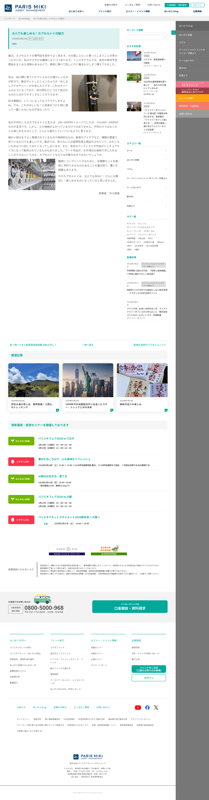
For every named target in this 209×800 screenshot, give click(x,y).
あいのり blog (171, 11)
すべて (130, 150)
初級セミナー (97, 647)
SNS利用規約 (69, 719)
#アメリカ (131, 223)
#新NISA (160, 242)
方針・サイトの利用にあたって (146, 653)
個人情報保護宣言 (52, 719)
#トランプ (131, 234)
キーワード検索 (135, 30)
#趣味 (14, 43)
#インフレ (142, 223)
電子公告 (136, 659)
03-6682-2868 (84, 771)
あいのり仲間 (133, 159)
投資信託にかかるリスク (77, 725)
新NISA (130, 196)
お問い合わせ (153, 4)
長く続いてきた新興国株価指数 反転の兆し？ (33, 344)
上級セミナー (97, 659)
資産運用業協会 (126, 725)
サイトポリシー (23, 719)
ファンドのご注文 (149, 669)
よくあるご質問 (132, 4)
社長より (131, 205)
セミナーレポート (99, 665)
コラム (130, 169)
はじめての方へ (76, 11)
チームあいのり (36, 38)
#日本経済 (139, 245)
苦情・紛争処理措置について (104, 725)
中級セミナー (97, 653)
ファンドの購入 (186, 98)
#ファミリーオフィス (147, 234)
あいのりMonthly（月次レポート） (66, 689)
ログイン (197, 5)
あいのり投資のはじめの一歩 (23, 665)
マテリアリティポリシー (141, 719)
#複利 (129, 249)
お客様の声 (15, 676)
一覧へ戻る (88, 344)
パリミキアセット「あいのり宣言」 (26, 653)
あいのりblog (24, 18)
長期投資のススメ (18, 670)
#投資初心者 (149, 242)
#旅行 (129, 245)
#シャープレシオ (134, 231)
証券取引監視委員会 (145, 725)
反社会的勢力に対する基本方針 (91, 719)
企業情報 (197, 11)
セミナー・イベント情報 (138, 11)
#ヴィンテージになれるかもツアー (141, 227)
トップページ (10, 18)
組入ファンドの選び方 (60, 668)
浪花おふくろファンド (60, 653)
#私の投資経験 (152, 245)
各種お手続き (111, 4)
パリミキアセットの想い (21, 647)
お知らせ (21, 707)
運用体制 (54, 674)
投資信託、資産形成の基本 (22, 659)
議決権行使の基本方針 (117, 719)
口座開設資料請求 (177, 5)
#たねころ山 (149, 231)
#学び (150, 238)
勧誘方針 (37, 719)
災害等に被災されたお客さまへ (30, 731)
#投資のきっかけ (134, 242)
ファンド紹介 (104, 11)
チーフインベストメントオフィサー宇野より (147, 178)
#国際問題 (131, 238)
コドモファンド (57, 647)
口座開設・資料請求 (130, 607)
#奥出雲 (141, 238)
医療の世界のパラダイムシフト (150, 344)
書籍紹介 (14, 682)
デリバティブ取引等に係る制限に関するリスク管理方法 (40, 725)
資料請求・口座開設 (189, 105)
